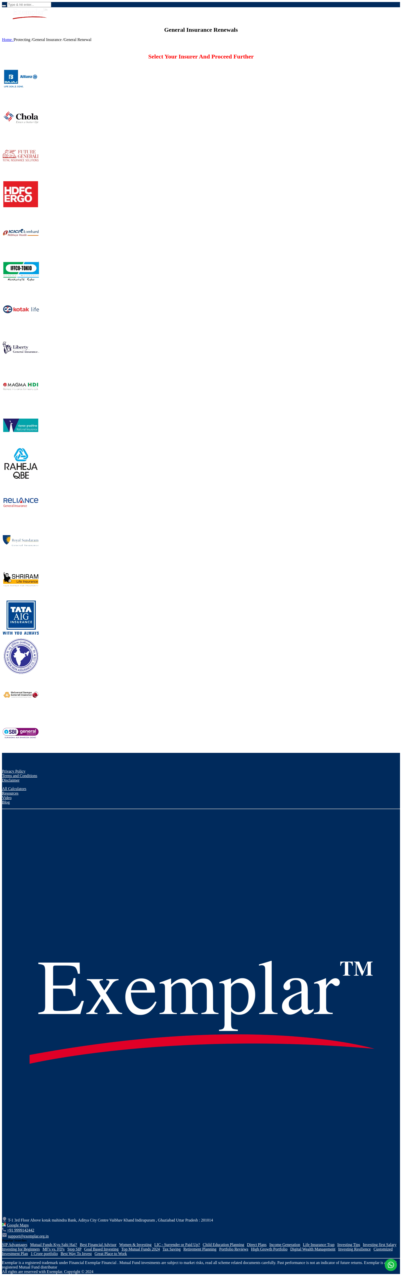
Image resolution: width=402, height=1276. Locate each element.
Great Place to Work (110, 1254)
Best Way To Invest (76, 1254)
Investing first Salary (379, 1245)
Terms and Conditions (19, 776)
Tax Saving (171, 1249)
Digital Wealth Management (313, 1249)
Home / (8, 39)
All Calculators (14, 789)
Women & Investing (135, 1245)
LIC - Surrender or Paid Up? (177, 1245)
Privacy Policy (14, 771)
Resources (10, 793)
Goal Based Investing (101, 1249)
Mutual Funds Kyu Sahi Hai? (53, 1245)
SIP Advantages (14, 1245)
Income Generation (285, 1245)
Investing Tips (348, 1245)
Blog (6, 802)
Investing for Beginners (21, 1249)
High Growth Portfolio (269, 1249)
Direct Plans (257, 1245)
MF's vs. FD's (53, 1249)
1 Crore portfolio (44, 1254)
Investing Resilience (354, 1249)
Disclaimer (11, 780)
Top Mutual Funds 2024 (140, 1249)
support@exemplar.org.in (28, 1236)
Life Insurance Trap (318, 1245)
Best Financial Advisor (98, 1245)
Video (7, 798)
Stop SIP (75, 1249)
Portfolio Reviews (233, 1249)
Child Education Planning (223, 1245)
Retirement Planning (200, 1249)
